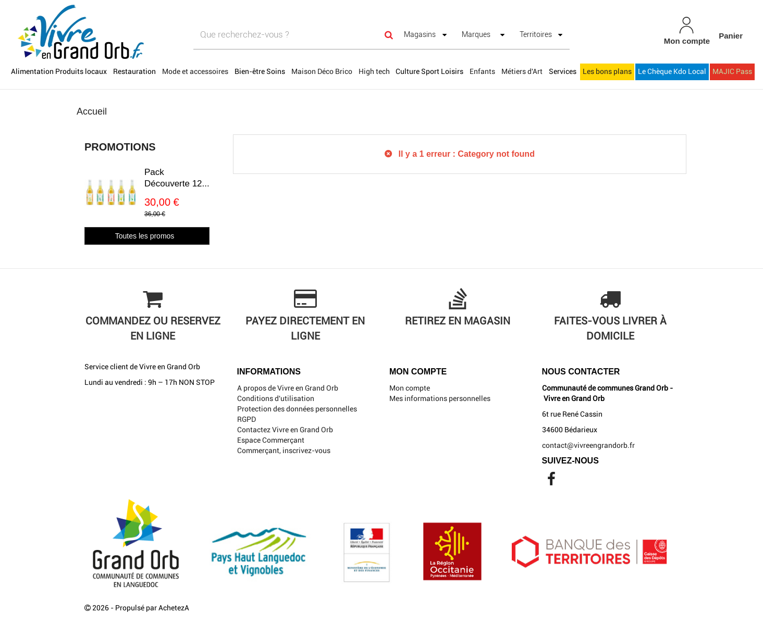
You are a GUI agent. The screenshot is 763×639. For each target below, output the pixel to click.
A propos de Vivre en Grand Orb (287, 388)
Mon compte (409, 388)
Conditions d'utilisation (275, 398)
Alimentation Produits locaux (59, 71)
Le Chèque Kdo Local (672, 71)
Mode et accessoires (195, 71)
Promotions (120, 147)
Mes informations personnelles (439, 398)
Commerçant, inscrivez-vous (283, 450)
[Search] (389, 34)
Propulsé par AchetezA (152, 608)
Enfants (482, 71)
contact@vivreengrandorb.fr (588, 445)
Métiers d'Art (522, 71)
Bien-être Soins (260, 71)
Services (562, 71)
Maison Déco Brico (321, 71)
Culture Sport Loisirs (429, 71)
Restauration (134, 71)
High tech (374, 71)
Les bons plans (607, 71)
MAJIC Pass (732, 71)
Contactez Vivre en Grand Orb (285, 429)
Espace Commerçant (270, 440)
